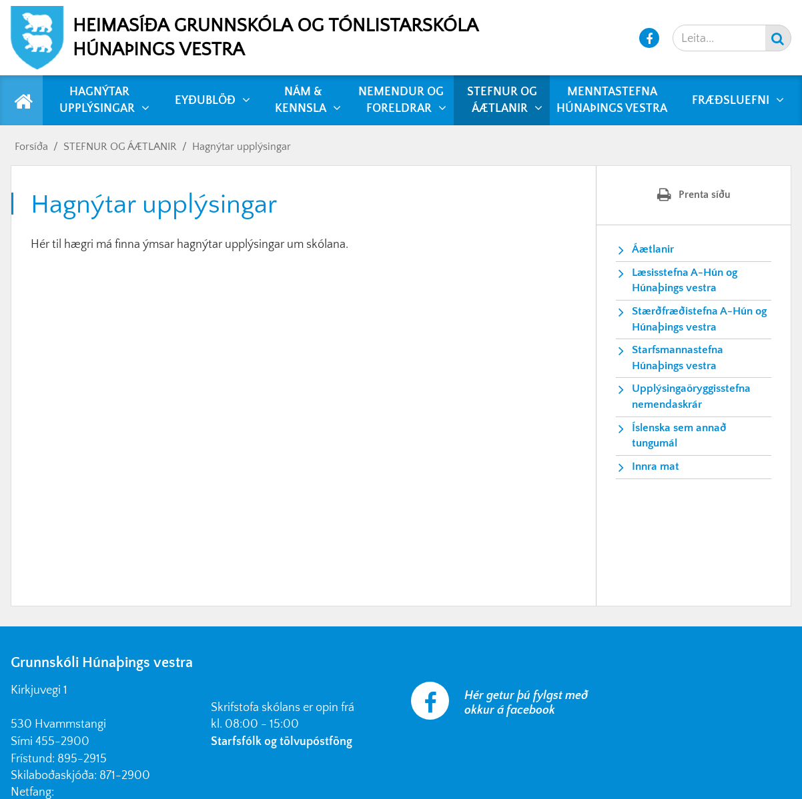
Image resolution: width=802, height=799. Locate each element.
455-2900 (62, 741)
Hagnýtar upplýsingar (241, 147)
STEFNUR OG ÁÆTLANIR (120, 147)
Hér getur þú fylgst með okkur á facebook (526, 703)
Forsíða (31, 147)
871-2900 (124, 775)
